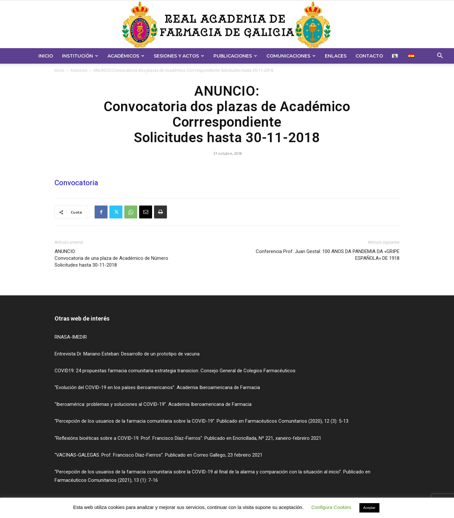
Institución (80, 56)
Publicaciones (235, 56)
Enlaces (335, 56)
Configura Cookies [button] (331, 507)
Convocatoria (76, 183)
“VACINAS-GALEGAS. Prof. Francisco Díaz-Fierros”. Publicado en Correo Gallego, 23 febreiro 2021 (159, 455)
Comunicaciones (290, 56)
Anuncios (78, 70)
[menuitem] (395, 56)
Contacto (369, 56)
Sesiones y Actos (179, 56)
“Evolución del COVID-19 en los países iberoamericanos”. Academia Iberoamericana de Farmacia (157, 387)
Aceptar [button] (369, 508)
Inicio (45, 56)
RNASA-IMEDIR (71, 337)
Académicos (126, 56)
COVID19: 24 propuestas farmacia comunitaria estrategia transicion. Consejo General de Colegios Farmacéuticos (175, 371)
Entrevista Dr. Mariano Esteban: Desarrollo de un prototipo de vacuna (127, 354)
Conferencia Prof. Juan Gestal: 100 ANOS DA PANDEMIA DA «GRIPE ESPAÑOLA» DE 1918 (327, 254)
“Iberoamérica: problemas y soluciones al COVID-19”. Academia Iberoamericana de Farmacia (153, 404)
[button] (440, 56)
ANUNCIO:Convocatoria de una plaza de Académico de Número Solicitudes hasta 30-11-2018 (111, 258)
